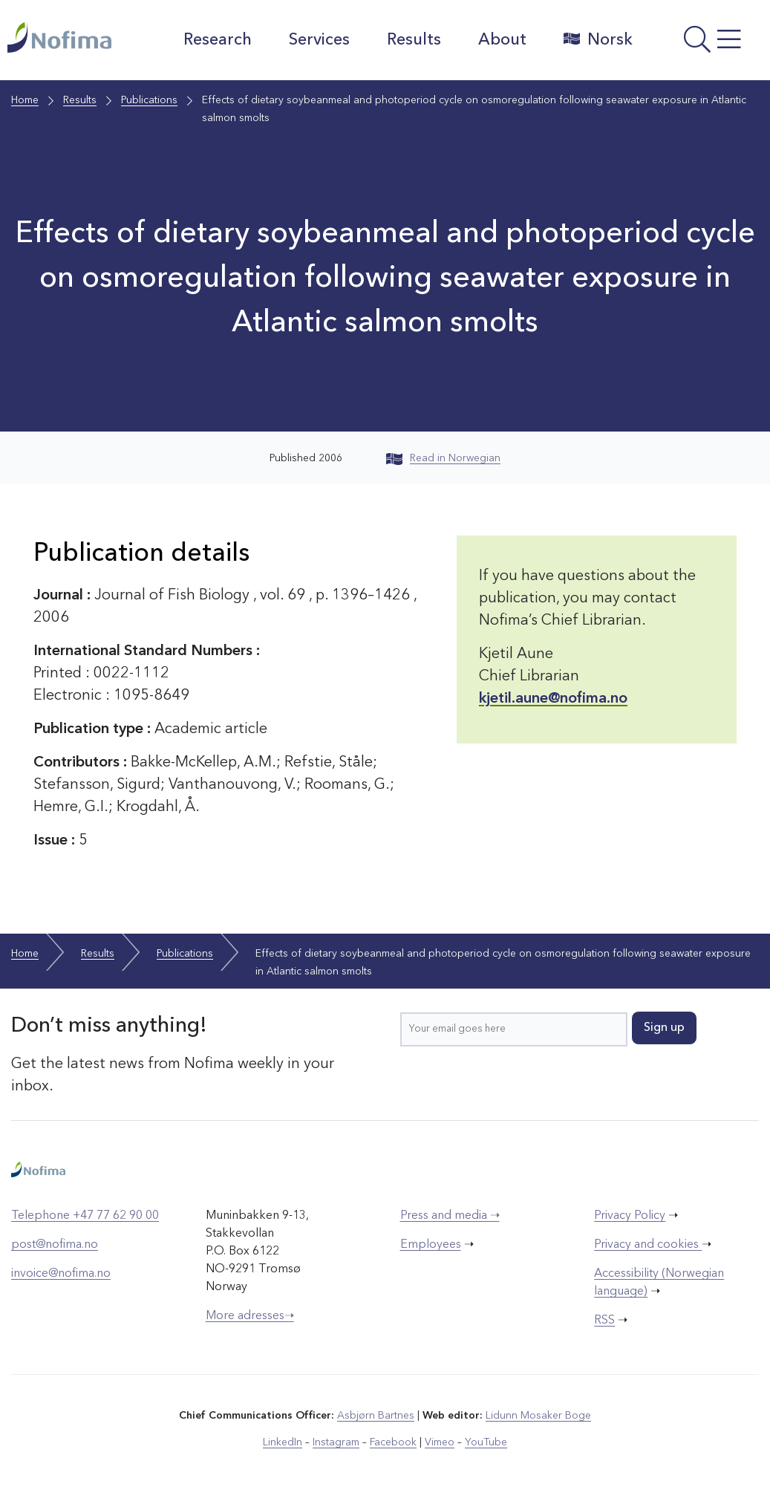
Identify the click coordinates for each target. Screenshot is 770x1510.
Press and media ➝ (450, 1216)
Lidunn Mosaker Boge (538, 1415)
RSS (604, 1321)
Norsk (598, 39)
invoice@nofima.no (61, 1274)
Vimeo (439, 1442)
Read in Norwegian (443, 458)
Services (319, 40)
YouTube (486, 1442)
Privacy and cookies (648, 1245)
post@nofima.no (54, 1245)
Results (414, 40)
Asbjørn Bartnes (375, 1415)
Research (217, 40)
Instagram (336, 1442)
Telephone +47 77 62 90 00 (85, 1216)
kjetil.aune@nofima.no (553, 698)
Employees (430, 1245)
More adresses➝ (250, 1316)
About (502, 40)
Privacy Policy (629, 1216)
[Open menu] (705, 43)
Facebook (393, 1442)
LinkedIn (282, 1442)
